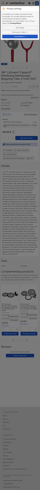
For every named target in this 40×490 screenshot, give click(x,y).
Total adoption (20, 36)
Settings (20, 28)
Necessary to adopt (20, 32)
